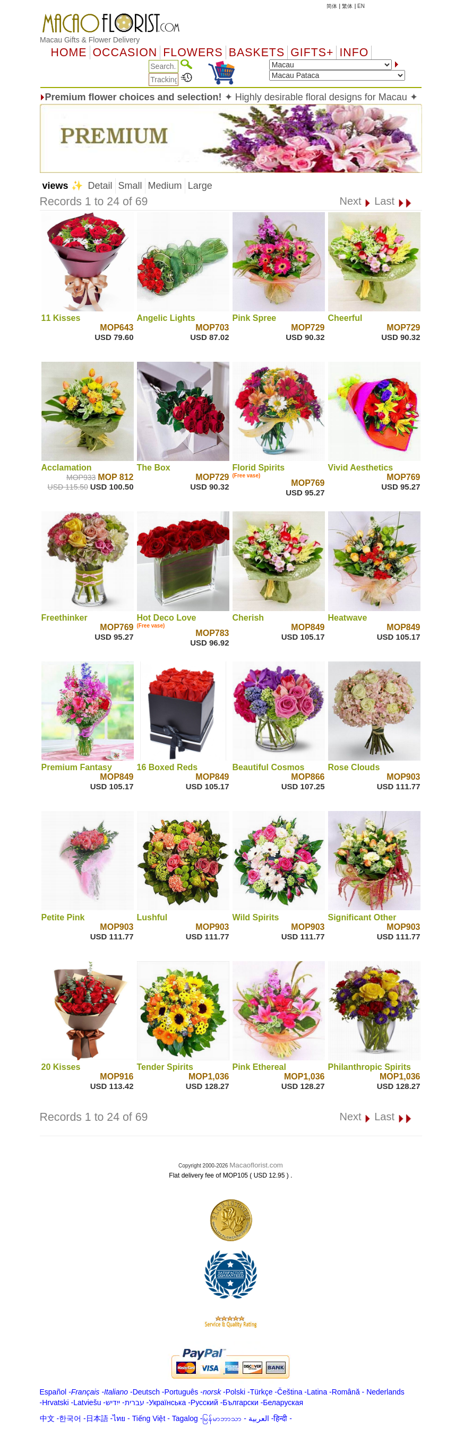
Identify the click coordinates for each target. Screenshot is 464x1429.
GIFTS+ (311, 52)
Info (353, 52)
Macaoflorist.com (256, 1165)
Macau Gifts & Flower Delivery (90, 40)
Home (69, 52)
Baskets (257, 52)
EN (361, 6)
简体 (331, 6)
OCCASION (125, 52)
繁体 (347, 6)
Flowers (192, 52)
